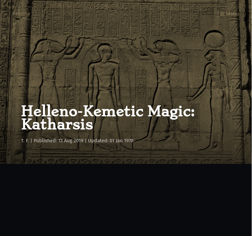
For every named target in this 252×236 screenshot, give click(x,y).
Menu (229, 14)
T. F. (25, 141)
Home (21, 14)
